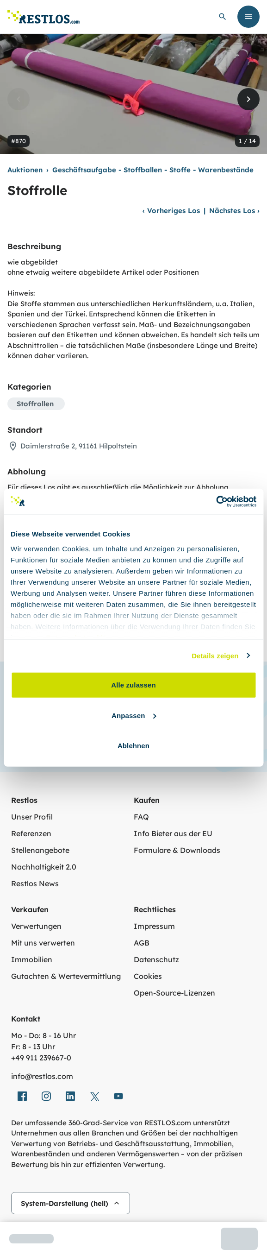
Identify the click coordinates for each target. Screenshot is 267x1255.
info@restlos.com (42, 1076)
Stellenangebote (40, 850)
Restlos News (35, 883)
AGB (141, 942)
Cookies (148, 976)
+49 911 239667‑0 (41, 1057)
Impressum (154, 926)
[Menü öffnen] (248, 17)
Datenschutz (156, 959)
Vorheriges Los (171, 210)
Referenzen (31, 833)
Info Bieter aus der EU (173, 833)
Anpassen (134, 715)
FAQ (141, 816)
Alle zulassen (133, 685)
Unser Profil (32, 816)
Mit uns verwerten (43, 942)
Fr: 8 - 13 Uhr (33, 1046)
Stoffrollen (35, 403)
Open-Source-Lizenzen (174, 992)
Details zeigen (215, 655)
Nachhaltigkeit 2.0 (43, 866)
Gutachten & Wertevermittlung (66, 976)
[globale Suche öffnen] (222, 17)
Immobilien (31, 959)
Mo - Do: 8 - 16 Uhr (43, 1035)
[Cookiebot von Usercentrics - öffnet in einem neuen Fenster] (215, 501)
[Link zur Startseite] (43, 17)
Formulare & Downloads (177, 850)
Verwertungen (36, 926)
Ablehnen (133, 746)
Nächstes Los (234, 210)
